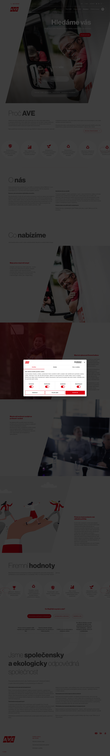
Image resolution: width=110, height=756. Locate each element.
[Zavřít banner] (84, 362)
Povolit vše (75, 392)
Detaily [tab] (55, 367)
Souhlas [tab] (34, 367)
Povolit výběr (55, 392)
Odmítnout (35, 392)
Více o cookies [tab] (76, 367)
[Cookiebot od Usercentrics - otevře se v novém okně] (75, 362)
